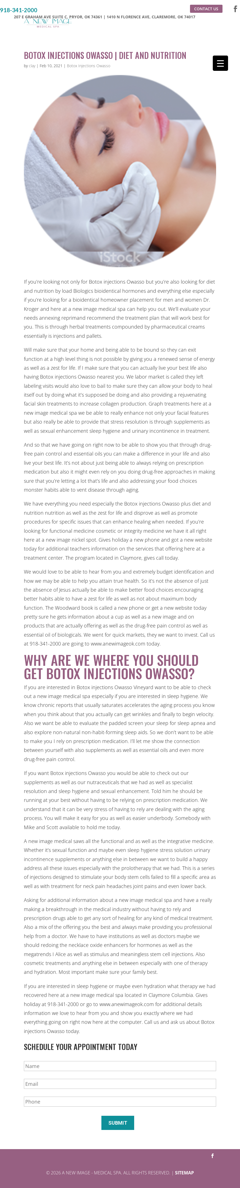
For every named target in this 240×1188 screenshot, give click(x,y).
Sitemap (184, 1173)
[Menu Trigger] (220, 63)
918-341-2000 (18, 10)
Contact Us (206, 8)
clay (32, 65)
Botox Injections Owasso (88, 65)
